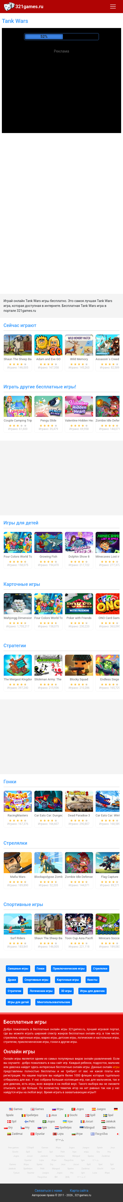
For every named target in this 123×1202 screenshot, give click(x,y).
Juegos (99, 1109)
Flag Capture (109, 877)
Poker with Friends (78, 618)
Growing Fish (48, 556)
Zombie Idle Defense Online (83, 877)
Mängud (87, 1127)
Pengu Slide (48, 420)
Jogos (78, 1109)
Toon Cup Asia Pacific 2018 (83, 938)
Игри (77, 1133)
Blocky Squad (79, 679)
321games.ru (29, 6)
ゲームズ (81, 1177)
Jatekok (108, 1121)
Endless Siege (109, 679)
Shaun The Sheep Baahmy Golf (24, 359)
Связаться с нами (48, 1190)
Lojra (58, 1133)
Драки (12, 979)
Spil (12, 1121)
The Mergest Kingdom (19, 679)
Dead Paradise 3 (79, 815)
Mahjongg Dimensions (19, 618)
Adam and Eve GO (48, 359)
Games (16, 1109)
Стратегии (15, 645)
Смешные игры (18, 968)
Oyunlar (38, 1133)
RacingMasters (18, 815)
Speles (109, 1127)
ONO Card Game (109, 618)
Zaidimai (15, 1133)
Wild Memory (79, 359)
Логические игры (41, 991)
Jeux (52, 1115)
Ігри (68, 1121)
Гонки (10, 781)
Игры (58, 1109)
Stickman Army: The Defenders (55, 679)
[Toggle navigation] (113, 6)
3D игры (66, 991)
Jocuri (87, 1121)
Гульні (16, 1173)
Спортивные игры (23, 904)
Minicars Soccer (109, 938)
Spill (91, 1115)
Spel (108, 1115)
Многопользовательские (53, 1002)
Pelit (30, 1121)
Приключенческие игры (69, 968)
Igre (42, 1127)
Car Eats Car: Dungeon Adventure (56, 815)
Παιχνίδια (99, 1133)
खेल (56, 1177)
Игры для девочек (92, 991)
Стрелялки (15, 843)
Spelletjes (30, 1115)
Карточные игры (22, 584)
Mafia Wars (17, 877)
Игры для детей (21, 523)
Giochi (71, 1115)
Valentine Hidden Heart (80, 420)
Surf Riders (17, 938)
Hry (25, 1127)
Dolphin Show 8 (79, 556)
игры (116, 1067)
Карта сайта (79, 1190)
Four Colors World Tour (19, 556)
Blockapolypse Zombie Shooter (55, 877)
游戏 (67, 1177)
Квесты (92, 979)
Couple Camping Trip (18, 420)
